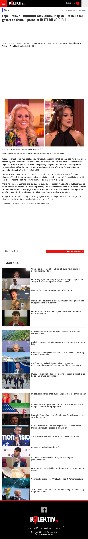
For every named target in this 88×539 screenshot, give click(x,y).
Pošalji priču (70, 3)
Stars (6, 10)
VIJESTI (15, 325)
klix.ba (83, 10)
